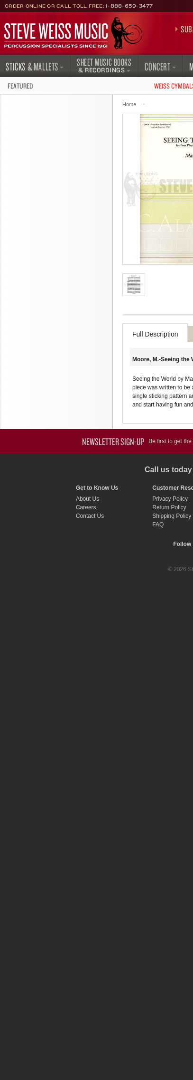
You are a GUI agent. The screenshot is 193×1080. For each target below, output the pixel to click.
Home (129, 104)
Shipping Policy (171, 516)
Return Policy (169, 507)
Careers (86, 507)
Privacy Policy (170, 498)
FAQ (158, 524)
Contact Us (90, 516)
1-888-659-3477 (129, 5)
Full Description (155, 334)
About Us (87, 498)
